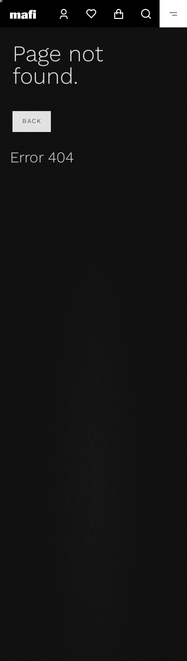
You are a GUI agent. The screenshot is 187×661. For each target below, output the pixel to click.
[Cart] (118, 13)
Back (31, 121)
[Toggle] (173, 13)
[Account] (63, 13)
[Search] (146, 13)
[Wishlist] (91, 13)
